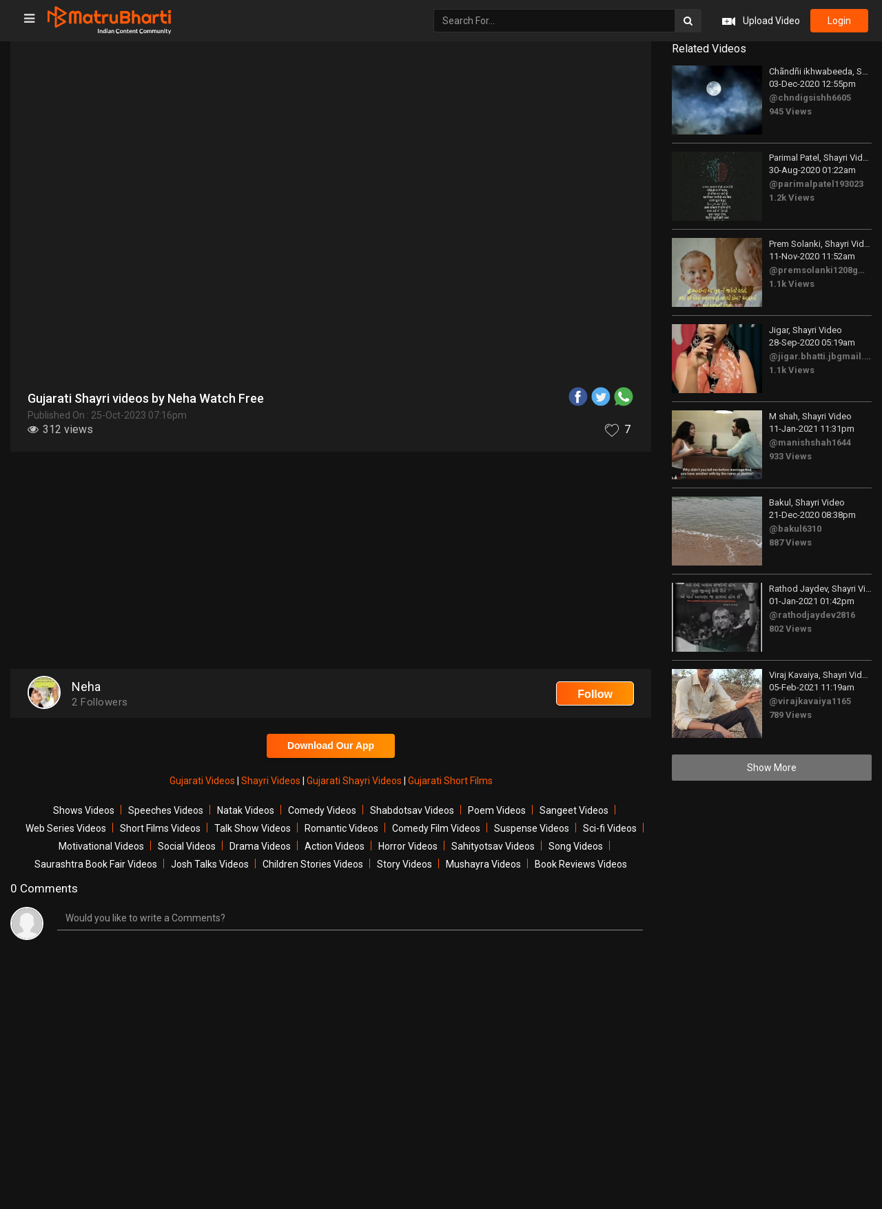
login (839, 20)
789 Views (790, 715)
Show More (772, 767)
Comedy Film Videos (436, 828)
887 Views (790, 542)
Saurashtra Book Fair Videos (95, 864)
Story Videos (404, 864)
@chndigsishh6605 (810, 97)
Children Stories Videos (313, 864)
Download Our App (330, 745)
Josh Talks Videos (210, 864)
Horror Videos (408, 846)
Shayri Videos (271, 780)
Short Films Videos (160, 828)
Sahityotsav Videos (493, 846)
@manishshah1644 (810, 442)
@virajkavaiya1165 (810, 701)
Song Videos (575, 846)
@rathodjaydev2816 (812, 615)
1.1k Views (791, 284)
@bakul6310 (795, 528)
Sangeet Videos (574, 810)
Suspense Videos (531, 828)
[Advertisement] (330, 562)
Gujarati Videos (203, 780)
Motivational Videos (101, 846)
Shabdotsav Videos (412, 810)
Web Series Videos (65, 828)
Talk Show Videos (252, 828)
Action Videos (335, 846)
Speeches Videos (165, 810)
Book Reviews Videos (581, 864)
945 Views (790, 111)
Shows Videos (83, 810)
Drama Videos (260, 846)
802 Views (790, 628)
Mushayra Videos (483, 864)
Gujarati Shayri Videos (355, 780)
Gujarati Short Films (450, 780)
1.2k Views (791, 197)
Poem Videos (497, 810)
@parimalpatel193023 (816, 184)
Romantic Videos (341, 828)
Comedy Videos (322, 810)
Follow (595, 694)
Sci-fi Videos (610, 828)
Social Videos (187, 846)
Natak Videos (245, 810)
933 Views (790, 456)
